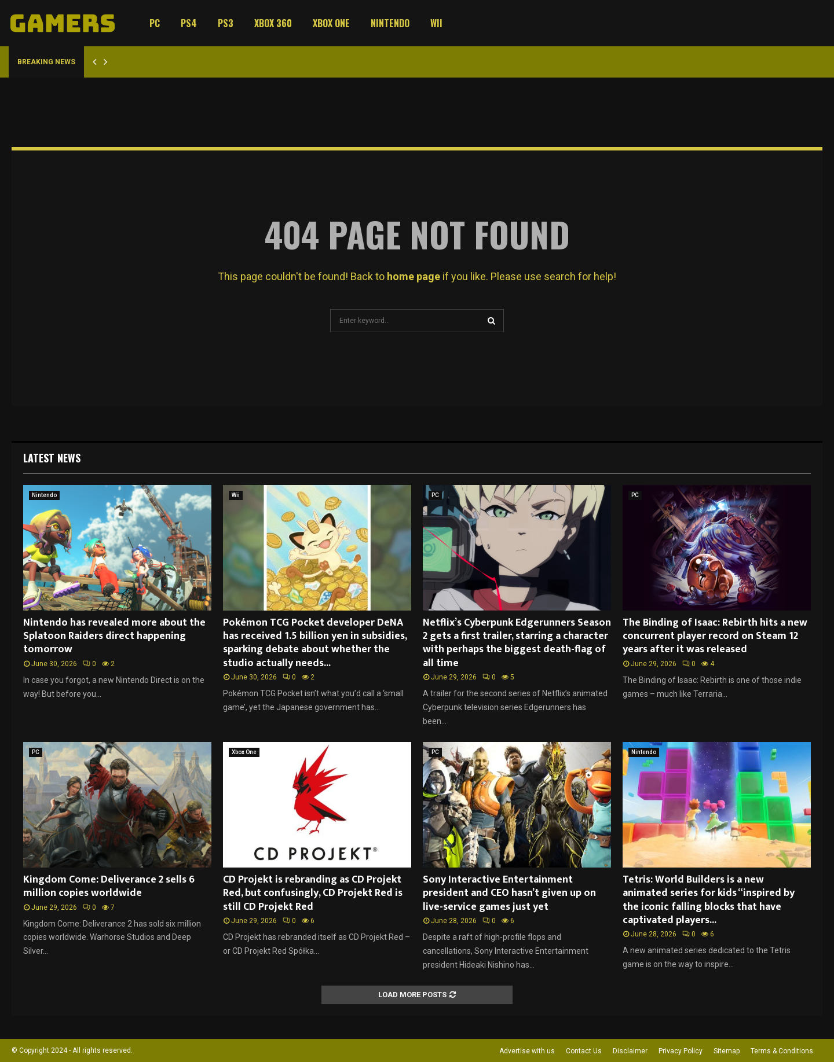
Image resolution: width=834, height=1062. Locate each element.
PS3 (225, 23)
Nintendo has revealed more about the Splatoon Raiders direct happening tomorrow (114, 636)
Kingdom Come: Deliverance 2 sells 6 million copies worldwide (109, 886)
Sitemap (727, 1051)
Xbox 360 (273, 23)
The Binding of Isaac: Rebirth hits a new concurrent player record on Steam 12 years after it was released (715, 636)
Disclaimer (630, 1051)
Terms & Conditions (782, 1051)
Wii (436, 23)
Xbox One (331, 23)
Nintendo (390, 23)
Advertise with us (527, 1051)
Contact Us (584, 1051)
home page (413, 276)
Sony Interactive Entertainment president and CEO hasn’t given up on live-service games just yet (509, 893)
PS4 (189, 23)
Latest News (52, 457)
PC (154, 23)
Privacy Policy (681, 1051)
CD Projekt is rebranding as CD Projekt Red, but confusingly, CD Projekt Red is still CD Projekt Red (313, 893)
